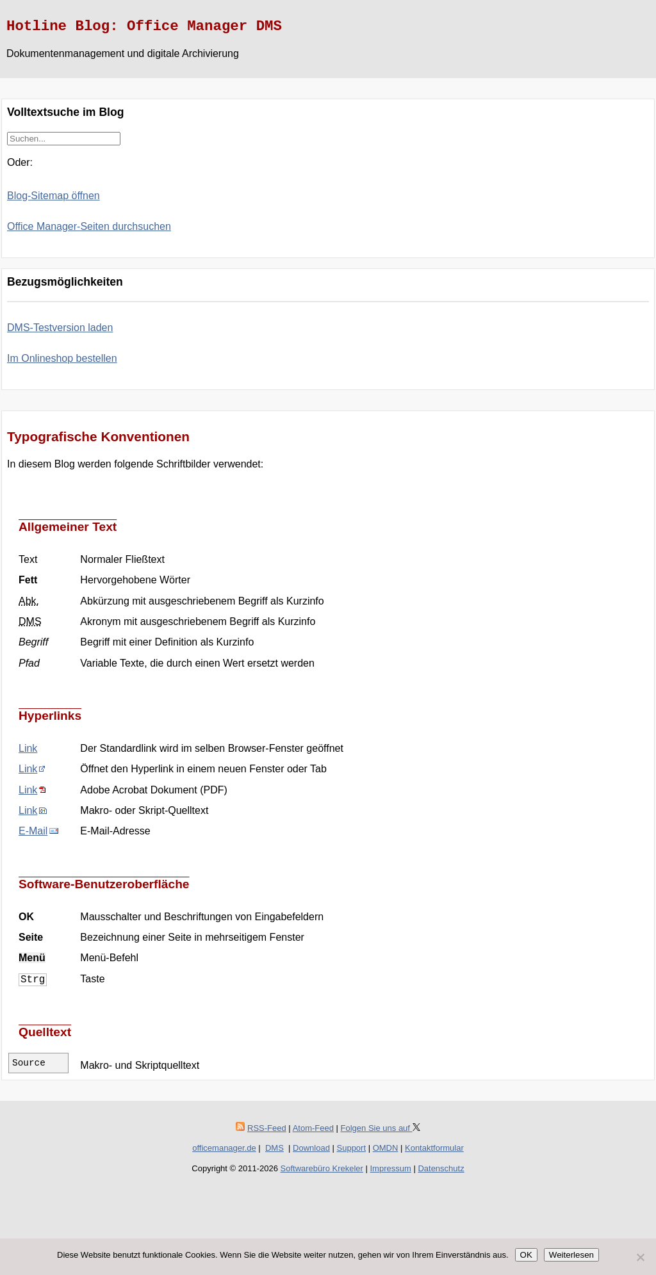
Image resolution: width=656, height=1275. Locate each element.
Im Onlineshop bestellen (62, 358)
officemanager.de (224, 1148)
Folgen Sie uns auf (380, 1128)
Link (28, 748)
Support (351, 1148)
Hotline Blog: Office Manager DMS (144, 26)
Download (311, 1148)
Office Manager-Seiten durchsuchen (89, 226)
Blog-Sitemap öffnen (53, 195)
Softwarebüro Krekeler (322, 1168)
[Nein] (640, 1257)
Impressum (390, 1168)
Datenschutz (441, 1168)
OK (526, 1255)
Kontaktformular (434, 1148)
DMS (274, 1148)
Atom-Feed (313, 1128)
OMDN (385, 1148)
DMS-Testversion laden (60, 327)
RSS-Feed (266, 1128)
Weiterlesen (571, 1255)
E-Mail (33, 830)
